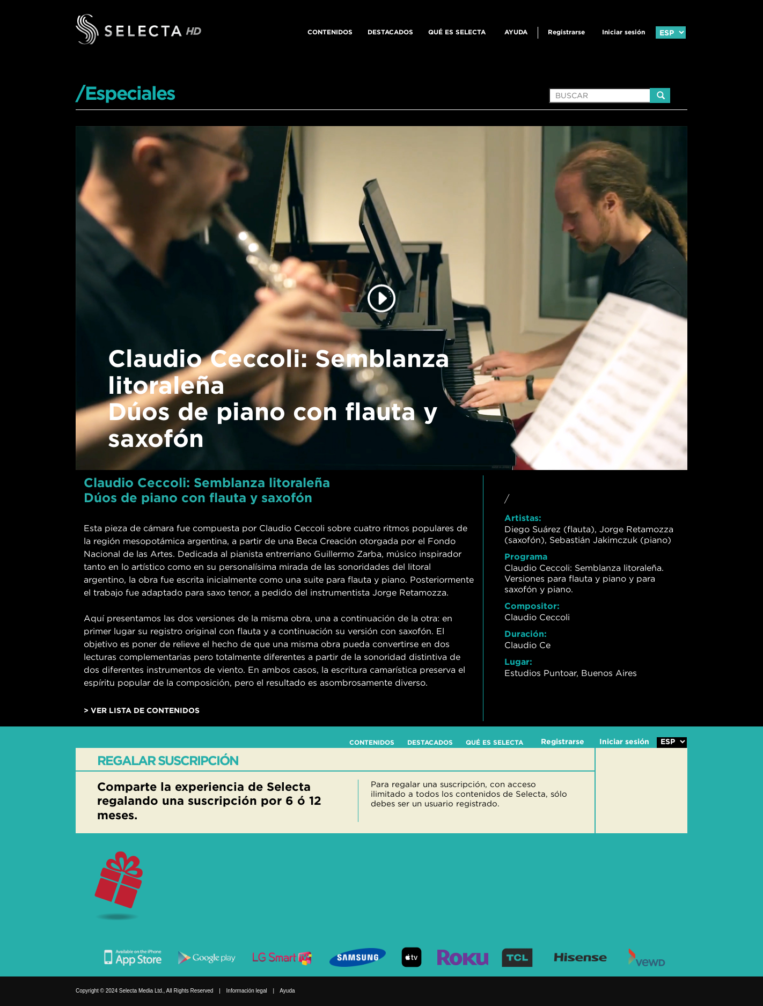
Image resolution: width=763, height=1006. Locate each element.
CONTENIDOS (330, 31)
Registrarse (566, 31)
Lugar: (518, 661)
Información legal (246, 991)
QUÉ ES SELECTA (457, 31)
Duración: (525, 633)
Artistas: (522, 518)
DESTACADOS (390, 31)
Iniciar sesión (623, 31)
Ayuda (515, 31)
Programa (525, 556)
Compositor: (532, 606)
